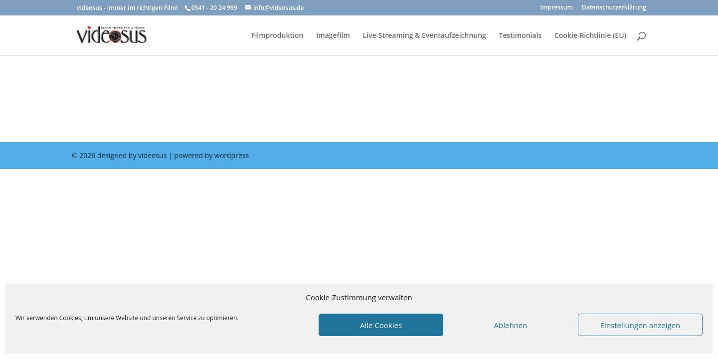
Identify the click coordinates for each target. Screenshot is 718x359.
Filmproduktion (277, 36)
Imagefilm (333, 36)
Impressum (556, 7)
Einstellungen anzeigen (640, 325)
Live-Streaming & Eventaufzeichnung (424, 36)
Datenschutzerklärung (614, 7)
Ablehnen (511, 325)
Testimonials (520, 36)
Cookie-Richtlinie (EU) (590, 36)
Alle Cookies (381, 325)
